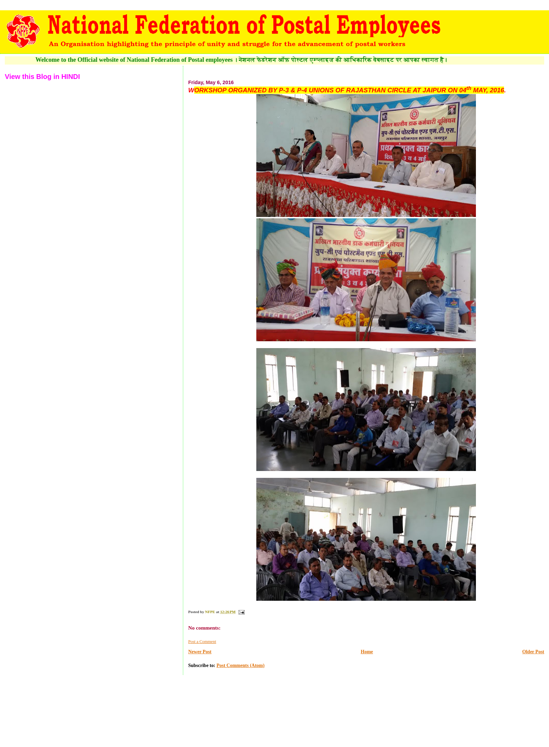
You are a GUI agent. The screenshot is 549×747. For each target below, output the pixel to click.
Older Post (533, 651)
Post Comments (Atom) (241, 665)
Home (367, 651)
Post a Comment (202, 641)
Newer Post (199, 651)
